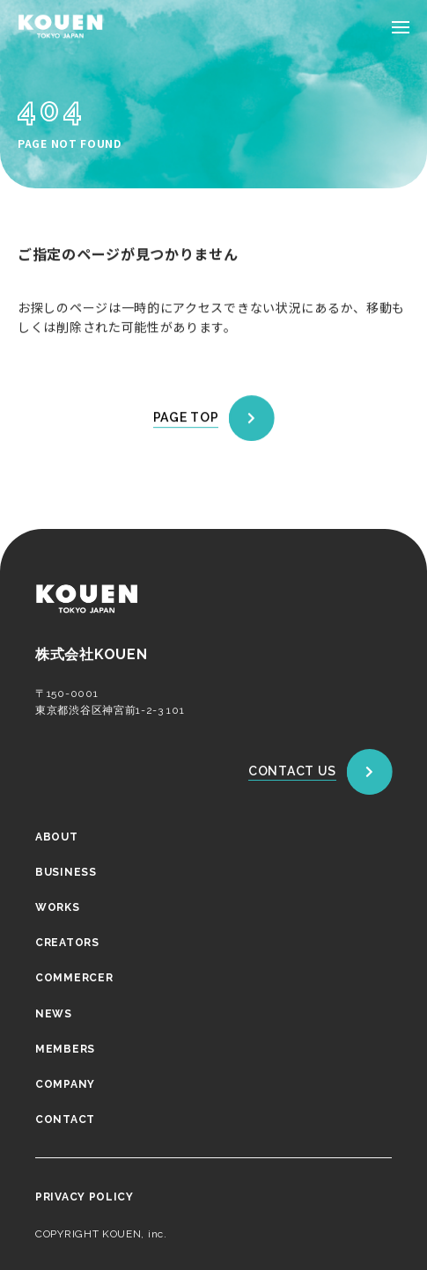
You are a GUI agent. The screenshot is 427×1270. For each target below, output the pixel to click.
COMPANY (65, 1084)
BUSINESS (66, 871)
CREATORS (67, 942)
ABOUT (56, 836)
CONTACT (65, 1119)
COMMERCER (74, 978)
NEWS (53, 1013)
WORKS (57, 907)
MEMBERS (65, 1048)
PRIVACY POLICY (84, 1197)
